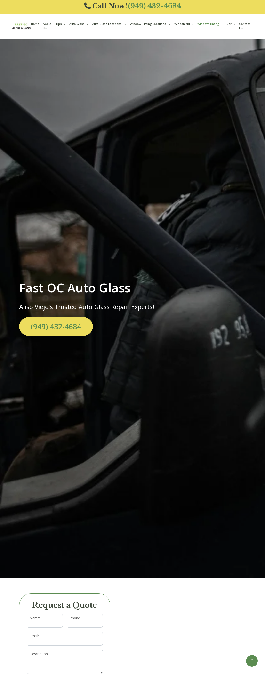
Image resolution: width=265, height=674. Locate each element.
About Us (47, 26)
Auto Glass (77, 24)
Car (229, 24)
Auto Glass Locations (107, 24)
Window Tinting (208, 24)
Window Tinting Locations (148, 24)
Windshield (182, 24)
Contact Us (244, 26)
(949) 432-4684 (56, 326)
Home (35, 24)
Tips (59, 24)
